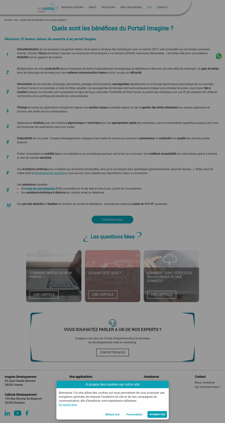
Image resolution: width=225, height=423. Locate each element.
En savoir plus (68, 404)
